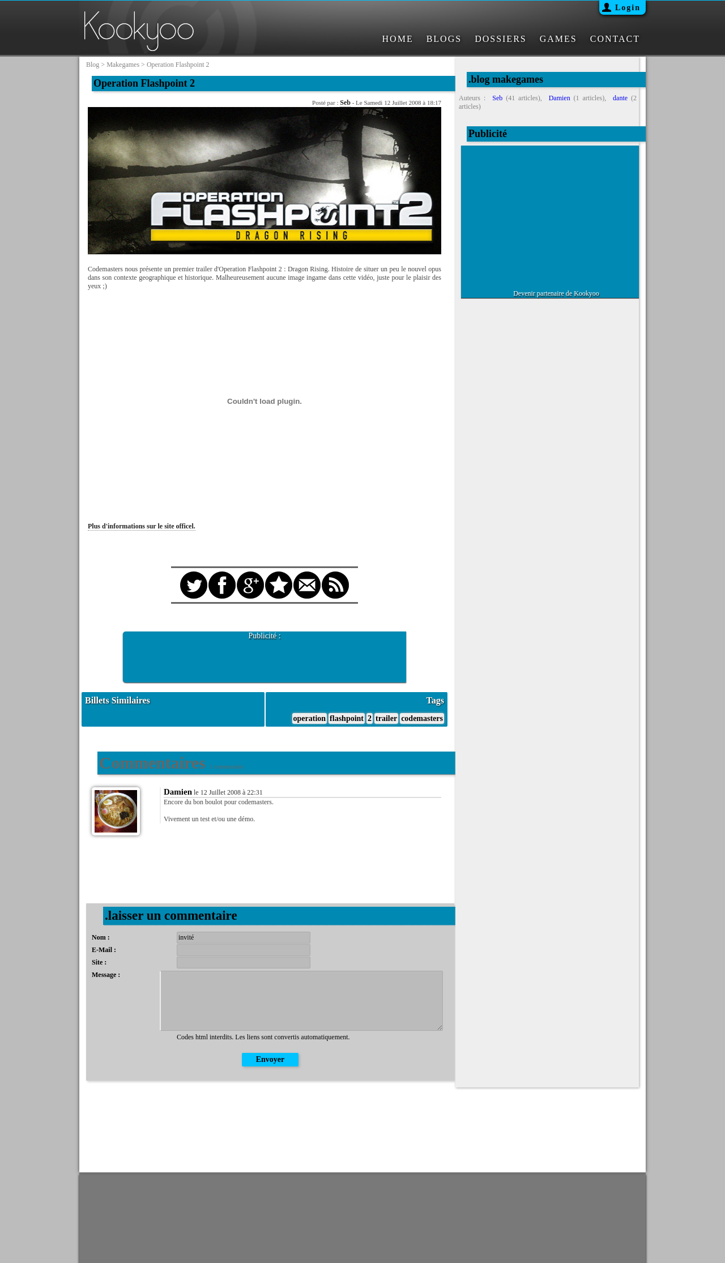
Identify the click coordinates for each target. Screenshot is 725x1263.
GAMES (558, 39)
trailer (386, 718)
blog (92, 65)
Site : (99, 962)
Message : (106, 975)
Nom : (101, 937)
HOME (397, 39)
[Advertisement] (264, 658)
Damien (178, 791)
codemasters (422, 718)
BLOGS (444, 39)
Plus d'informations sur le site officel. (141, 526)
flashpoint (347, 718)
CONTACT (615, 39)
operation (309, 718)
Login (628, 7)
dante (620, 98)
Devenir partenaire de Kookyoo (556, 293)
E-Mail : (104, 950)
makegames (122, 65)
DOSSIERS (501, 39)
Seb (345, 102)
